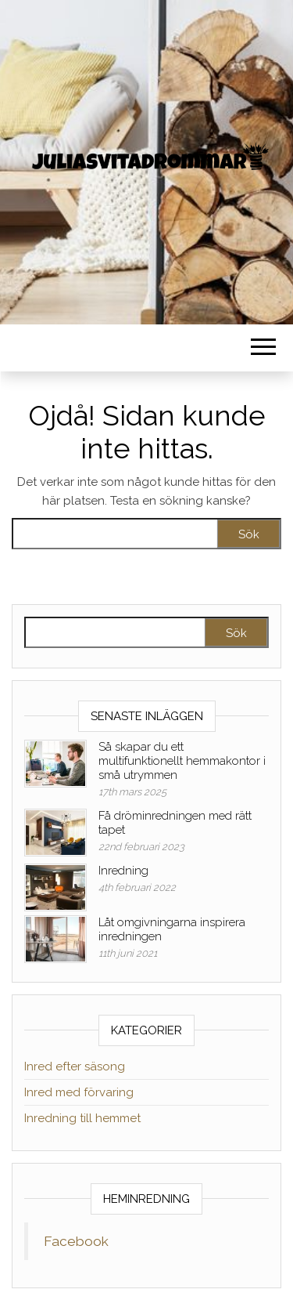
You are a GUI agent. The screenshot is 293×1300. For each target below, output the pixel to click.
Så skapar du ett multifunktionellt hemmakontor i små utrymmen (182, 761)
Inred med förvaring (79, 1092)
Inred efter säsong (74, 1066)
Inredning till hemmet (82, 1118)
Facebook (76, 1241)
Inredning (123, 871)
